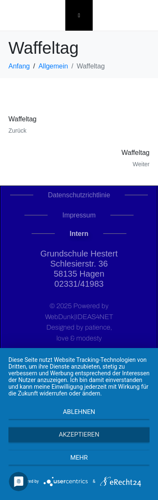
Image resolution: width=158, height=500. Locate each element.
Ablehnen (79, 412)
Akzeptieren (79, 434)
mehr (79, 457)
